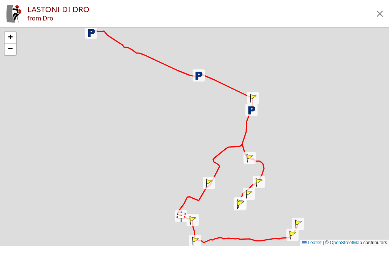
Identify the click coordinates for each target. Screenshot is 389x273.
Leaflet (311, 242)
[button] (380, 14)
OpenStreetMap (346, 242)
